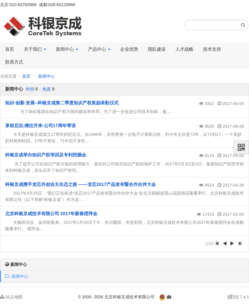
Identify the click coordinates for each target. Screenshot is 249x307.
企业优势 (129, 49)
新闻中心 (67, 49)
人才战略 (184, 49)
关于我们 (35, 49)
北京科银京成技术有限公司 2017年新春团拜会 (51, 213)
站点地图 (11, 296)
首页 (9, 49)
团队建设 (157, 49)
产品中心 (99, 49)
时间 (30, 89)
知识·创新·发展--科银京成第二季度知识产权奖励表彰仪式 (62, 102)
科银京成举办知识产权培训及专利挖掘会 (45, 154)
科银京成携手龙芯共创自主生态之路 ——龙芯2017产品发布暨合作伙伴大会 (80, 184)
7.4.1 (238, 297)
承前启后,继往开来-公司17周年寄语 (40, 125)
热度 (46, 89)
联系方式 (14, 62)
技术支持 (212, 49)
